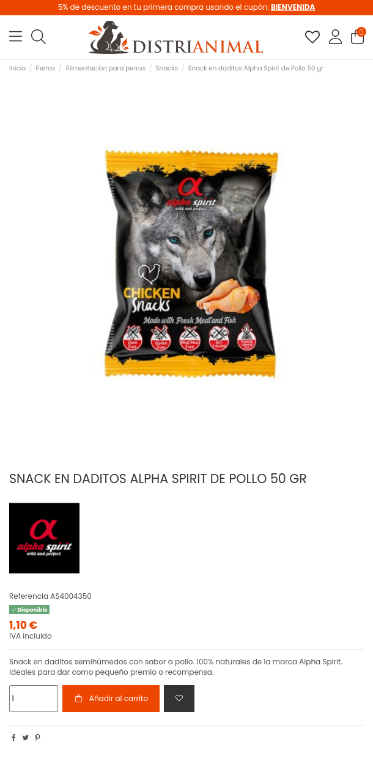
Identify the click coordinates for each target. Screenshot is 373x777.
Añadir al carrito (111, 698)
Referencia (28, 596)
